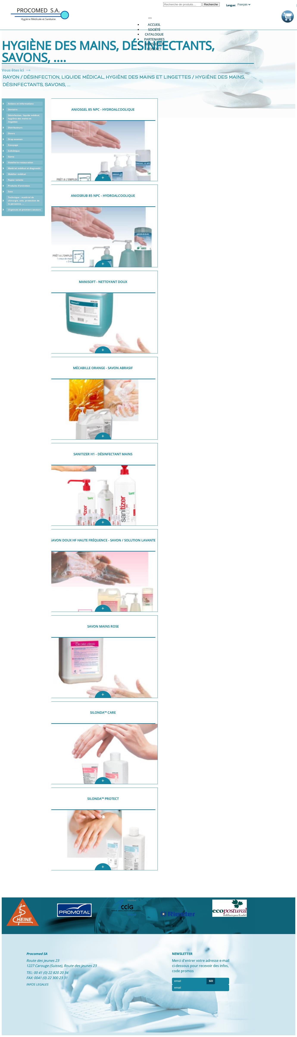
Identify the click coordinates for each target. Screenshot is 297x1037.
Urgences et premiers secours (24, 209)
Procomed (40, 14)
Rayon (11, 77)
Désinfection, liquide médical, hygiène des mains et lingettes (107, 77)
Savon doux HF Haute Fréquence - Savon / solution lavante (102, 540)
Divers (11, 133)
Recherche (211, 4)
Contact (154, 49)
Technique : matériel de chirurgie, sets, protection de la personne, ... (23, 200)
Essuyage (13, 144)
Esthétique (14, 150)
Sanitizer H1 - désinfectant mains (102, 454)
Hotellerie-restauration (20, 162)
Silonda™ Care (103, 712)
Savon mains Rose (103, 626)
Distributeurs (15, 127)
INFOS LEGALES (37, 984)
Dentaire (12, 109)
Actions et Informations (21, 103)
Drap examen (15, 139)
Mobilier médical (17, 174)
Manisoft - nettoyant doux (103, 282)
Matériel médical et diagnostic (24, 168)
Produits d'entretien (19, 185)
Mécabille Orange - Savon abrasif (103, 368)
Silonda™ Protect (103, 798)
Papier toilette (15, 179)
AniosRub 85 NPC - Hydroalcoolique (103, 195)
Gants (11, 156)
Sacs (10, 191)
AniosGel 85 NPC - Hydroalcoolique (102, 109)
